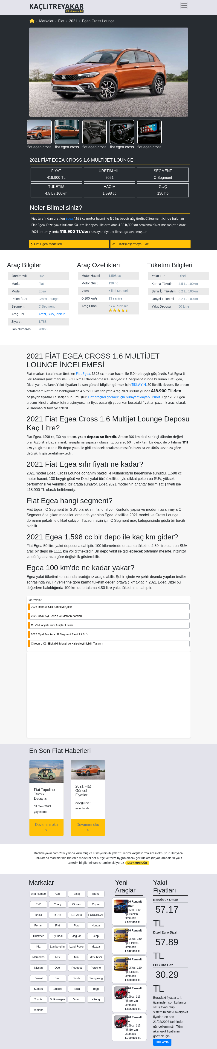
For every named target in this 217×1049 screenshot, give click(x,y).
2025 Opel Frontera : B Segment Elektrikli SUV (59, 634)
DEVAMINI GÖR (137, 863)
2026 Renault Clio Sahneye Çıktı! (51, 607)
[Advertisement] (109, 695)
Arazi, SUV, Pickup (51, 314)
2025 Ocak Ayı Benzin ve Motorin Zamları (56, 616)
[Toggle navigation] (184, 5)
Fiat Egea (83, 374)
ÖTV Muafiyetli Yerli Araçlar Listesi (52, 625)
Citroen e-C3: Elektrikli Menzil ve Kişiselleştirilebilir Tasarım (67, 643)
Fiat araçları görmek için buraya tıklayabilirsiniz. (124, 397)
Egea (69, 219)
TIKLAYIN (138, 385)
